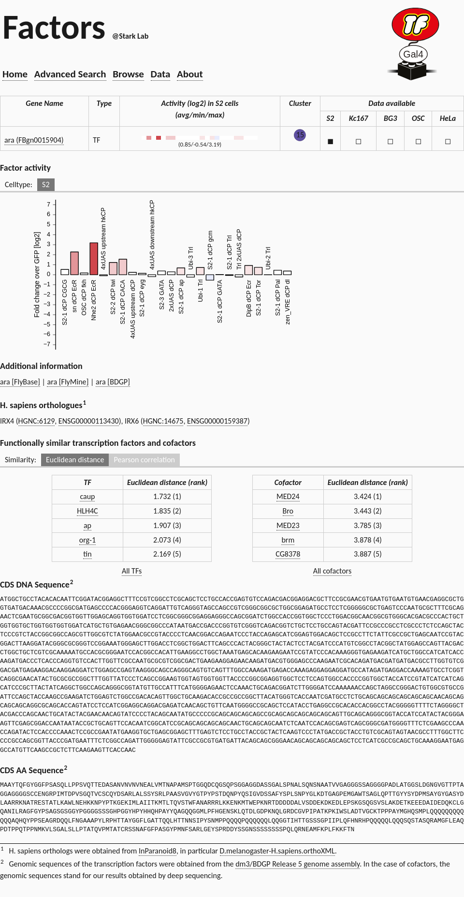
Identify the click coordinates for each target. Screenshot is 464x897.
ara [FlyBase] (20, 381)
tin (87, 554)
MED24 (288, 496)
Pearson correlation (144, 459)
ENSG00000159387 (217, 421)
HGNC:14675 (163, 421)
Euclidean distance (75, 459)
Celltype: (18, 184)
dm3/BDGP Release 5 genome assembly (297, 863)
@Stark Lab (130, 36)
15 (300, 134)
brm (287, 539)
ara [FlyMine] (67, 381)
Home (15, 74)
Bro (288, 510)
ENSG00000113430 (88, 421)
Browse (128, 74)
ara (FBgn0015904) (34, 140)
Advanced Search (70, 74)
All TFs (132, 570)
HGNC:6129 (36, 421)
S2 (45, 184)
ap (87, 525)
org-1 (87, 539)
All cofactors (332, 570)
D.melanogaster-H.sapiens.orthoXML (277, 850)
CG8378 (288, 554)
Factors (53, 26)
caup (87, 496)
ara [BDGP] (113, 381)
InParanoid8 (157, 850)
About (190, 74)
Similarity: (20, 459)
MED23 (288, 525)
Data (161, 74)
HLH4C (87, 510)
